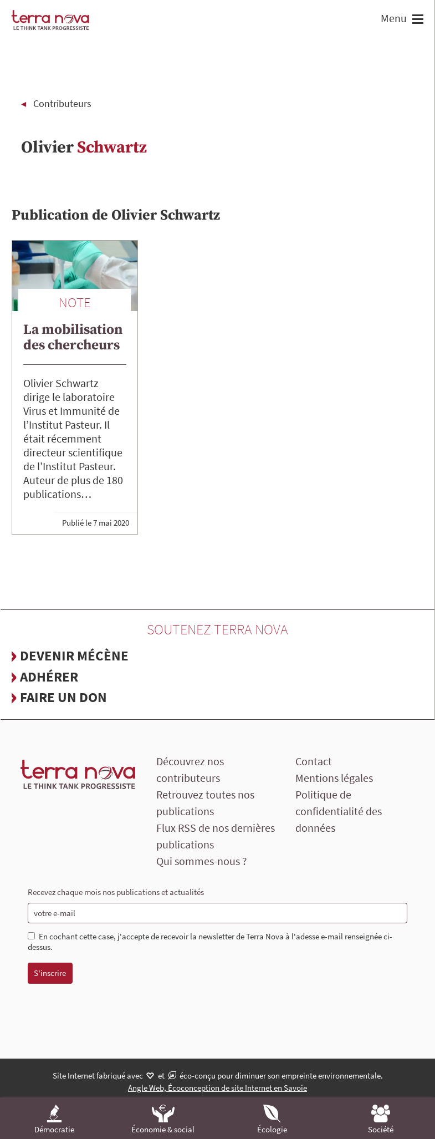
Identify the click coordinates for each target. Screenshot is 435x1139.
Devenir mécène (74, 655)
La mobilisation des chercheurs (72, 337)
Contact (313, 761)
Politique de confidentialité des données (338, 811)
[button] (416, 20)
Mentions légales (334, 778)
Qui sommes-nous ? (201, 861)
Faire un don (63, 697)
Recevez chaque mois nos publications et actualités (116, 892)
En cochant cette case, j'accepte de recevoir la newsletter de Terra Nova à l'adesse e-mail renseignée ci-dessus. (210, 942)
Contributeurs (62, 103)
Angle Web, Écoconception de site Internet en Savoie (217, 1087)
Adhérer (49, 676)
